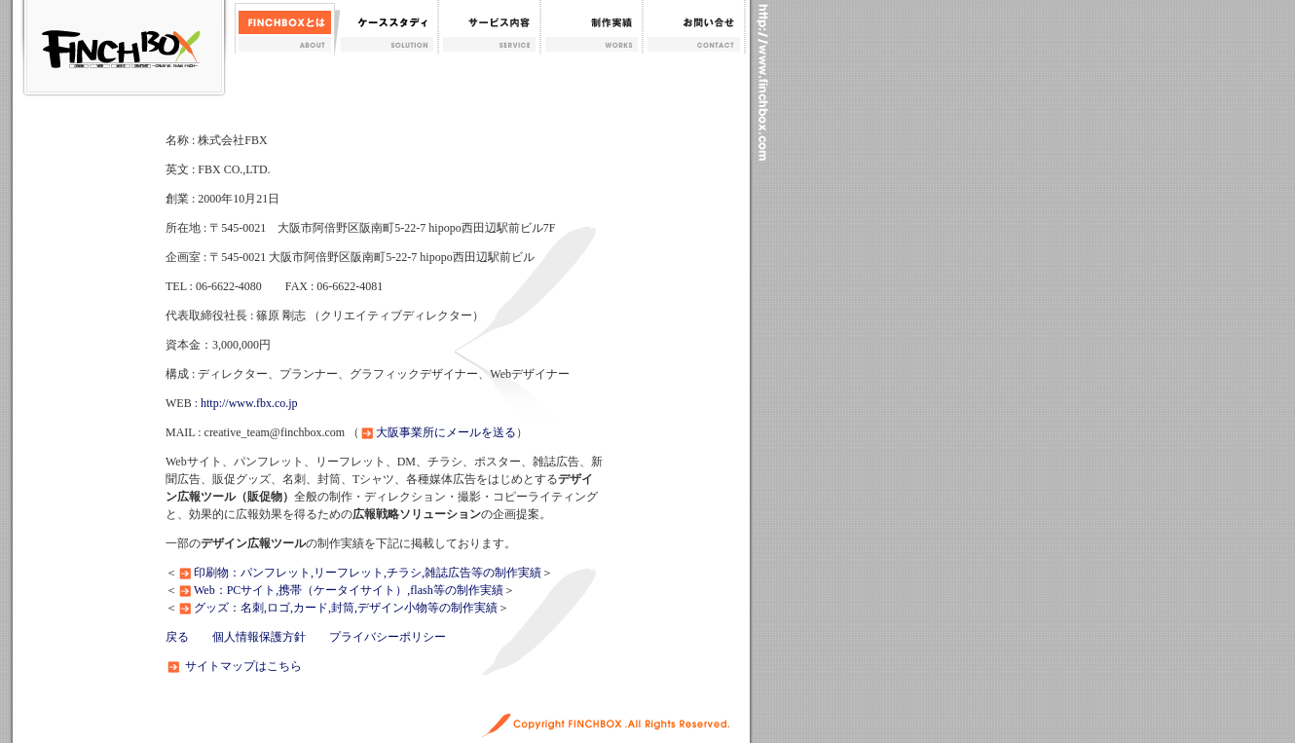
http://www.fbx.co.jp (249, 403)
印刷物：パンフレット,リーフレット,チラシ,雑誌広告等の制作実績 (367, 572)
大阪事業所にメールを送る (446, 432)
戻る (177, 637)
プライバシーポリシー (387, 637)
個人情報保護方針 (259, 637)
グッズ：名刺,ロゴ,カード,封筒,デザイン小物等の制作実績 (346, 607)
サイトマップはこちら (243, 666)
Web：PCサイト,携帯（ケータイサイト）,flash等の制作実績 (348, 590)
